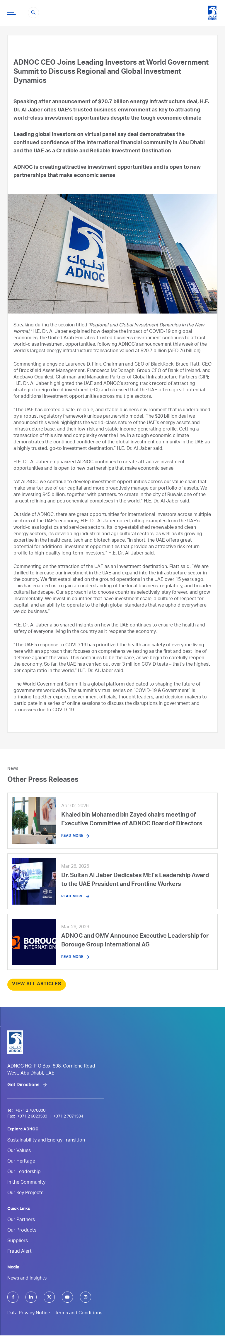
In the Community (26, 1183)
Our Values (19, 1151)
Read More (72, 836)
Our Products (21, 1231)
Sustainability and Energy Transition (46, 1141)
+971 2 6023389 (32, 1117)
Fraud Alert (19, 1252)
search (33, 13)
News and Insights (27, 1279)
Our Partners (21, 1220)
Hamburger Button (10, 10)
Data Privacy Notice (28, 1314)
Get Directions (23, 1086)
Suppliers (17, 1241)
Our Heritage (21, 1162)
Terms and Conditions (78, 1314)
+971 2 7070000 (30, 1111)
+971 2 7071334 (68, 1117)
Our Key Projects (25, 1194)
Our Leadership (24, 1172)
